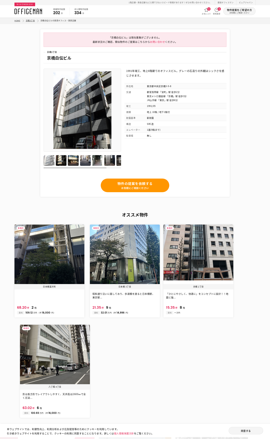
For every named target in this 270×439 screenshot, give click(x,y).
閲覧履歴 (216, 11)
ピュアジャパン (246, 2)
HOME (17, 20)
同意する (246, 430)
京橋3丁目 (30, 20)
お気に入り (206, 11)
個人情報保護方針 (124, 433)
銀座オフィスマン (225, 2)
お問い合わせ (157, 42)
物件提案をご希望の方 (239, 11)
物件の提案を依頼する (135, 186)
